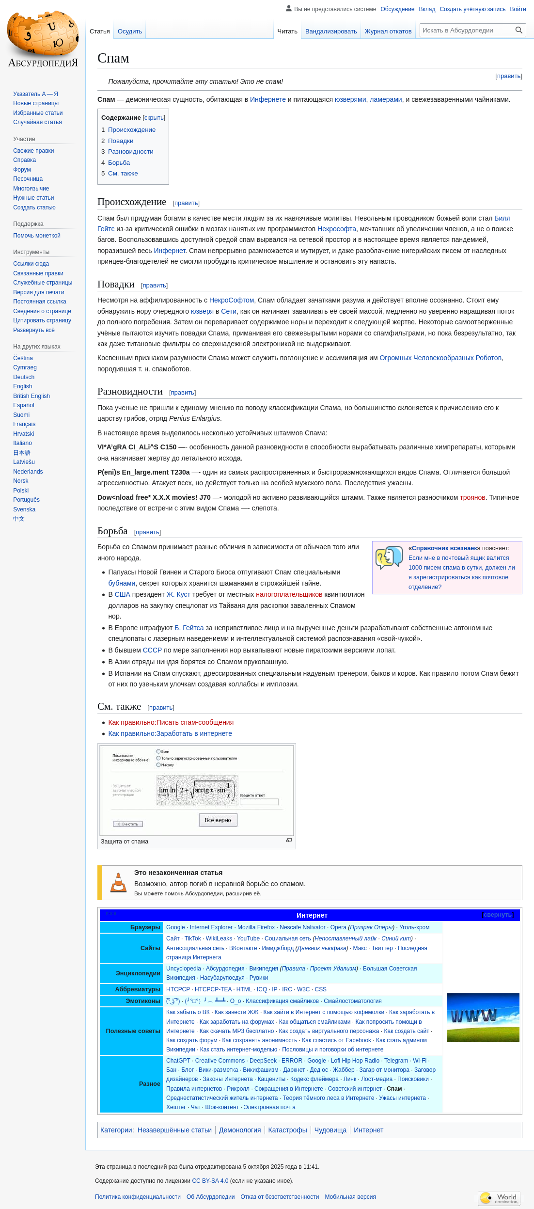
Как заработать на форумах (237, 1021)
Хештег (176, 1107)
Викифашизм (260, 1069)
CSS (320, 989)
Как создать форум (192, 1040)
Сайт (173, 938)
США (122, 594)
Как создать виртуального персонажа (329, 1031)
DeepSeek (263, 1060)
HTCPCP (178, 989)
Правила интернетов (194, 1088)
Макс (360, 948)
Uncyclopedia (183, 968)
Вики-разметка (218, 1069)
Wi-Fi (419, 1060)
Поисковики (413, 1079)
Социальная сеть (288, 938)
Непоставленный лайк (345, 938)
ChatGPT (178, 1060)
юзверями (350, 99)
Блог (187, 1069)
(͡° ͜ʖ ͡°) (173, 1001)
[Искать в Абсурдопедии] (473, 30)
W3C (303, 989)
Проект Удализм (333, 968)
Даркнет (294, 1069)
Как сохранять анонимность (260, 1040)
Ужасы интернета (402, 1098)
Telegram (396, 1060)
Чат (196, 1107)
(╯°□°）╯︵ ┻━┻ (205, 1001)
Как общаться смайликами (315, 1021)
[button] (34, 330)
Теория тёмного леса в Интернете (328, 1098)
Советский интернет (355, 1088)
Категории (116, 1130)
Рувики (259, 977)
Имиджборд (278, 948)
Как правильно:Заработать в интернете (170, 733)
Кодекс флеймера (314, 1079)
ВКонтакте (243, 948)
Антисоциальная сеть (195, 948)
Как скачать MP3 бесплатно (237, 1031)
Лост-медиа (377, 1079)
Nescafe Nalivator (302, 927)
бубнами (121, 583)
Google (175, 927)
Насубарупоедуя (222, 977)
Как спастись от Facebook (336, 1040)
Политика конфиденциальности (138, 1196)
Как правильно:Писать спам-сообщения (171, 722)
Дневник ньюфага (321, 948)
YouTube (248, 938)
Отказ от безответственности (280, 1196)
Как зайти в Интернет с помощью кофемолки (324, 1012)
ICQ (262, 989)
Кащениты (271, 1079)
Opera (338, 927)
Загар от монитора (384, 1069)
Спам (394, 1088)
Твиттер (382, 948)
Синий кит (396, 938)
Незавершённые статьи (175, 1130)
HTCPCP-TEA (213, 989)
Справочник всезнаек (444, 548)
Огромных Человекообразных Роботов (440, 358)
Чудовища (330, 1130)
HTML (244, 989)
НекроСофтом (231, 300)
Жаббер (344, 1069)
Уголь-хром (414, 927)
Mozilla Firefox (256, 927)
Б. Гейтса (189, 628)
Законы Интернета (227, 1079)
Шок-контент (222, 1107)
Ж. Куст (178, 594)
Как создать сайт (406, 1031)
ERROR (292, 1060)
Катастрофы (287, 1130)
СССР (152, 650)
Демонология (240, 1130)
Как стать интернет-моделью (238, 1049)
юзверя (202, 311)
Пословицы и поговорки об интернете (332, 1049)
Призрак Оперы (371, 927)
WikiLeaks (219, 938)
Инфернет (169, 251)
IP (274, 989)
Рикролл (238, 1088)
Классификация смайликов (282, 1001)
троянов (473, 497)
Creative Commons (220, 1060)
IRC (287, 989)
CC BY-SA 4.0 (210, 1180)
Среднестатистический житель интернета (222, 1098)
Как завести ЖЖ (237, 1012)
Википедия (263, 968)
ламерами (386, 99)
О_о (235, 1001)
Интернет (368, 1130)
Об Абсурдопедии (211, 1196)
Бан (171, 1069)
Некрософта (336, 229)
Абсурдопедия (225, 968)
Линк (350, 1079)
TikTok (193, 938)
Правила (293, 968)
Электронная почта (270, 1107)
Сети (228, 311)
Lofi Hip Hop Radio (355, 1060)
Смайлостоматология (353, 1001)
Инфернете (268, 99)
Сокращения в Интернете (288, 1088)
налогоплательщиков (289, 594)
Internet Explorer (211, 927)
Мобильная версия (350, 1196)
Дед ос (319, 1069)
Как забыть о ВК (188, 1012)
